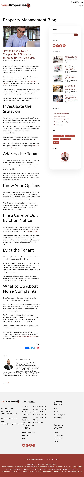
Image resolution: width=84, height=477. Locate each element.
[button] (54, 45)
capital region (70, 136)
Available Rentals (28, 432)
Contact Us (31, 464)
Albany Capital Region (61, 113)
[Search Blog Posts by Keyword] (63, 35)
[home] (16, 6)
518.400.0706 (77, 2)
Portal (56, 409)
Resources (57, 418)
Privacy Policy (51, 464)
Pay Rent (57, 412)
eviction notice (32, 231)
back (6, 383)
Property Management (61, 119)
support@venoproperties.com (12, 424)
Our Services (58, 435)
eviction (55, 142)
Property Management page (27, 336)
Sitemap (41, 464)
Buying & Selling (59, 116)
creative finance (66, 139)
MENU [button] (79, 6)
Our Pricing (58, 438)
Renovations (58, 125)
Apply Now (26, 435)
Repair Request (59, 415)
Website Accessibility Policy (71, 472)
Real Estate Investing (61, 122)
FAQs (24, 438)
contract (56, 139)
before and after (58, 136)
